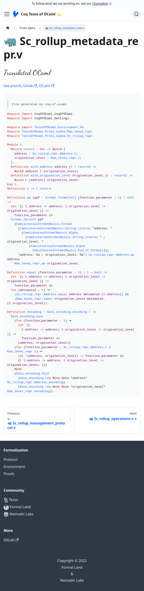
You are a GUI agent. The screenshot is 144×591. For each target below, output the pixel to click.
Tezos (11, 500)
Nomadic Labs (18, 514)
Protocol (11, 459)
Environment (14, 466)
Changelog (100, 3)
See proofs (12, 85)
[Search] (136, 14)
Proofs (9, 473)
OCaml (46, 85)
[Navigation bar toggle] (7, 14)
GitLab (11, 539)
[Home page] (8, 27)
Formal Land (17, 507)
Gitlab (30, 85)
